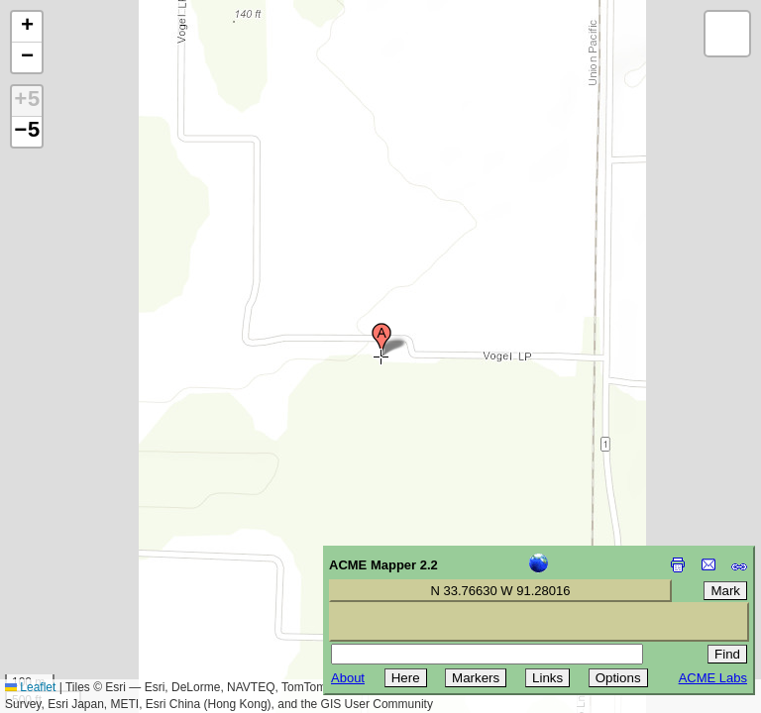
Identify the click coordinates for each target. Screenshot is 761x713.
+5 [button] (27, 101)
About (348, 677)
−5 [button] (27, 132)
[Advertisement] (105, 572)
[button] (381, 339)
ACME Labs (713, 677)
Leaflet (30, 687)
